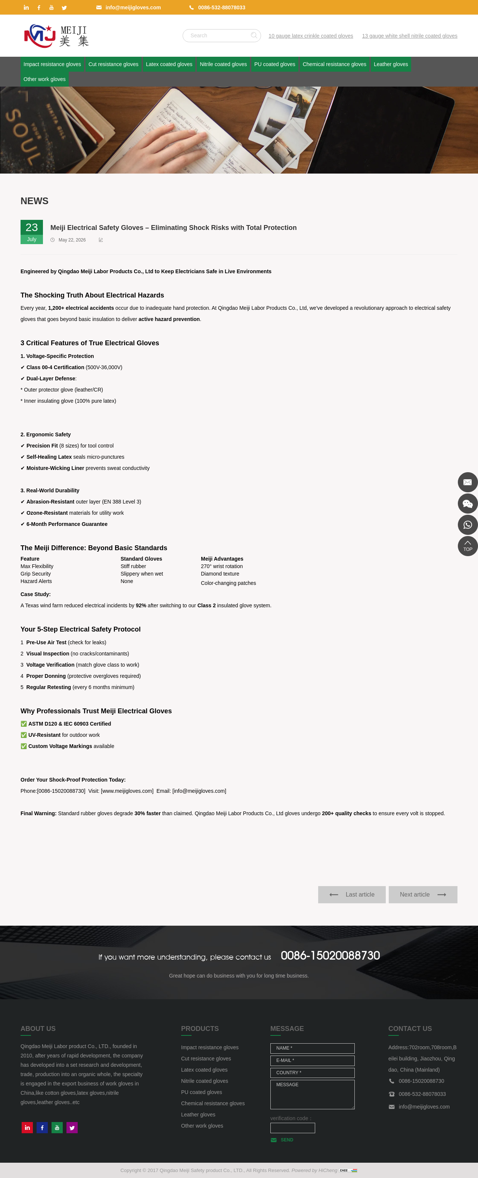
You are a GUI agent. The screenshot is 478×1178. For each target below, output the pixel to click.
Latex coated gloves (169, 64)
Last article (360, 894)
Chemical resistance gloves (334, 64)
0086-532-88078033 (221, 7)
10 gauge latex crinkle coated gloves (311, 36)
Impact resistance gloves (52, 64)
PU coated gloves (274, 64)
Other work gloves (45, 79)
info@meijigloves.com (133, 7)
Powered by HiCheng (315, 1170)
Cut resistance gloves (114, 64)
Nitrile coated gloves (223, 64)
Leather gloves (391, 64)
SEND (287, 1140)
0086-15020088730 (330, 956)
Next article (415, 894)
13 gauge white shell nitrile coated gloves (409, 36)
